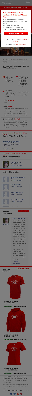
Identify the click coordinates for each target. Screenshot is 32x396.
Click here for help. (21, 44)
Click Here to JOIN (16, 33)
